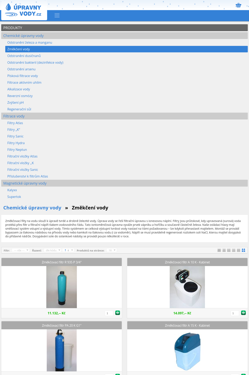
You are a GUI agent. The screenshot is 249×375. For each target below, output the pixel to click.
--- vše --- (19, 250)
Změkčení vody (18, 49)
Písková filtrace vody (22, 76)
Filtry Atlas (15, 123)
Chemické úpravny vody (23, 35)
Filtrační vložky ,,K (20, 163)
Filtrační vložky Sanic (22, 169)
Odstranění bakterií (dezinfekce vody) (35, 62)
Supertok (14, 196)
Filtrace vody (13, 116)
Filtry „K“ (13, 129)
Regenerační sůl (19, 109)
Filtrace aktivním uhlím (24, 82)
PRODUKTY (12, 27)
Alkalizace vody (18, 89)
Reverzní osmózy (20, 96)
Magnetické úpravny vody (25, 183)
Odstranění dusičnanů (24, 56)
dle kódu (51, 250)
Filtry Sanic (15, 136)
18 (110, 250)
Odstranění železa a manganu (29, 42)
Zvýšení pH (15, 102)
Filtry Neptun (17, 149)
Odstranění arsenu (21, 69)
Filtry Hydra (16, 143)
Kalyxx (12, 190)
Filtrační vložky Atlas (22, 156)
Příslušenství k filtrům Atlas (27, 176)
